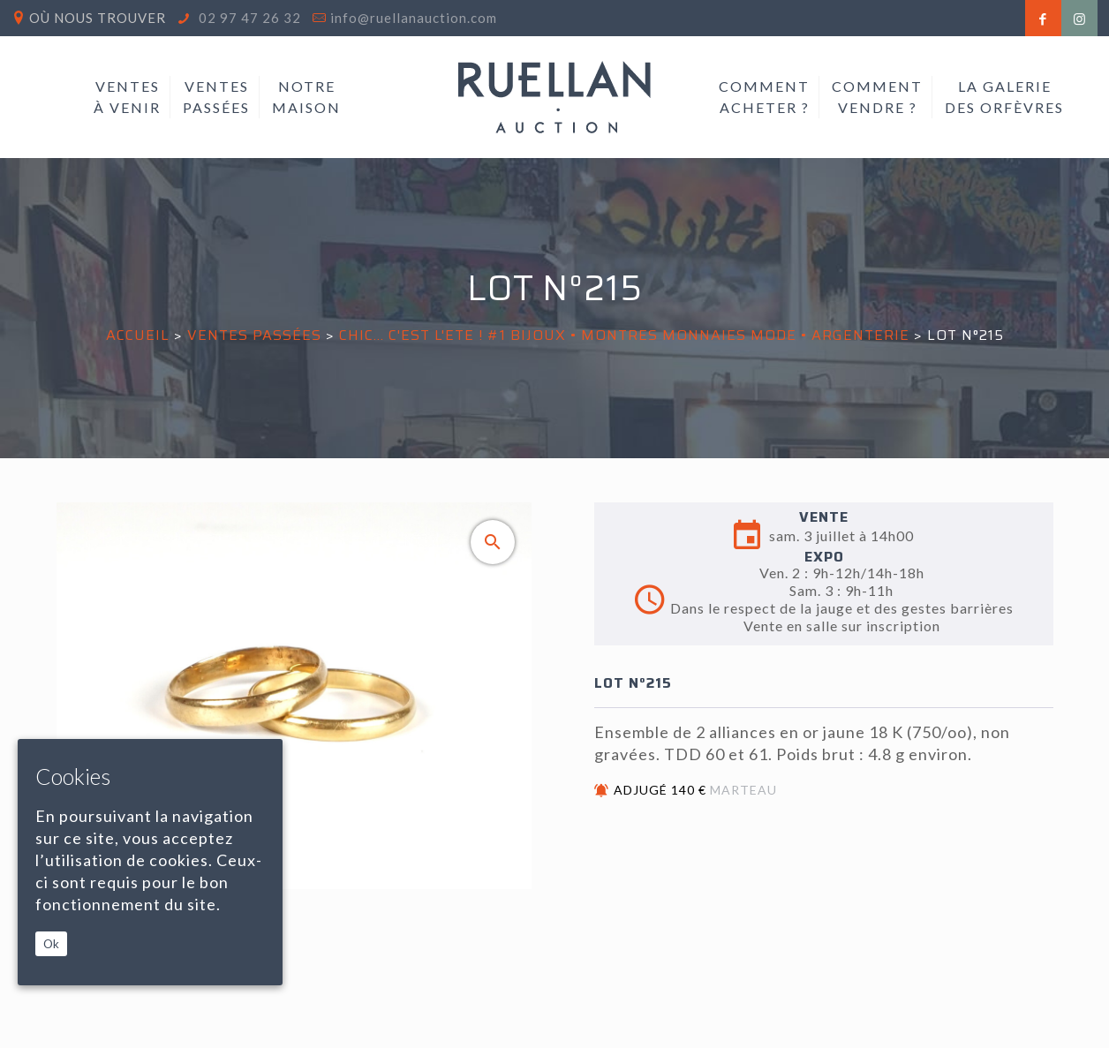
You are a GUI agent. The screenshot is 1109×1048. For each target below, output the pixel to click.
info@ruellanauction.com (413, 18)
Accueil (138, 335)
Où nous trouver (97, 18)
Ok (51, 944)
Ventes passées (254, 335)
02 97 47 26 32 (248, 18)
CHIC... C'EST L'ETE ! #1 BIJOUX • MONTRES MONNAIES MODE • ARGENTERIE (624, 335)
